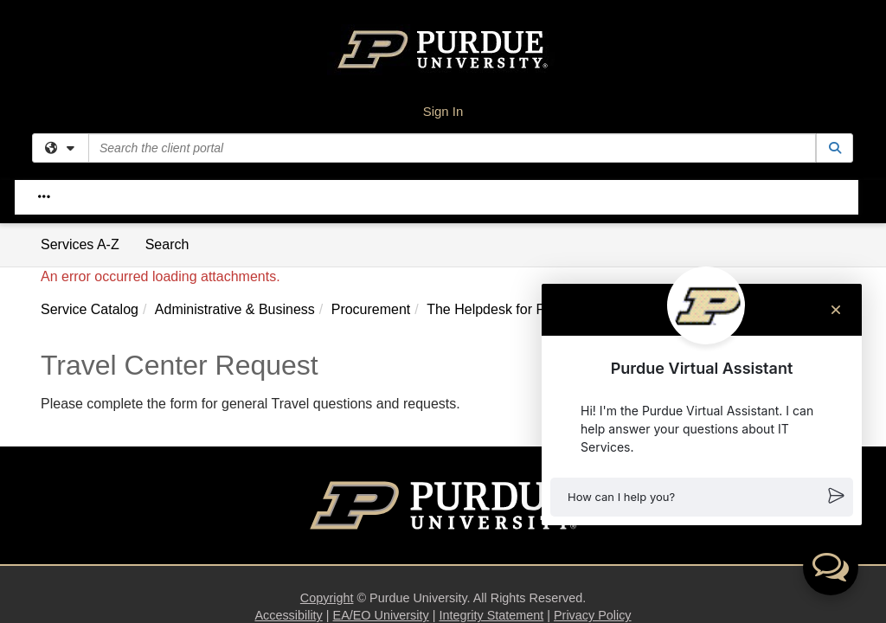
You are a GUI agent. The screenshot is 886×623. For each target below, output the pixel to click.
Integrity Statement (491, 392)
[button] (701, 497)
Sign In (443, 111)
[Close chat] (835, 309)
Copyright (327, 375)
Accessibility (288, 392)
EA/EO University (381, 392)
